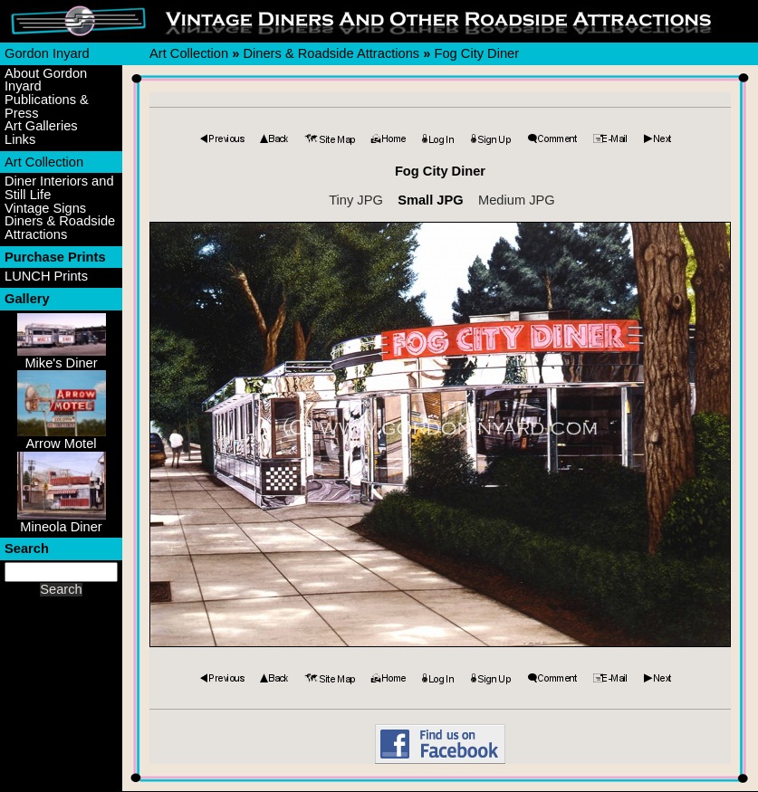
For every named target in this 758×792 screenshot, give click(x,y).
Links (20, 140)
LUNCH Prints (46, 276)
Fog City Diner (476, 53)
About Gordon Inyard (46, 80)
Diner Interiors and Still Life (59, 188)
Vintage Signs (45, 208)
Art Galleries (41, 126)
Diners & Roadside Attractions (60, 228)
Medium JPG (516, 200)
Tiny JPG (356, 200)
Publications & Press (47, 106)
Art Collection (44, 162)
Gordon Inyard (47, 53)
